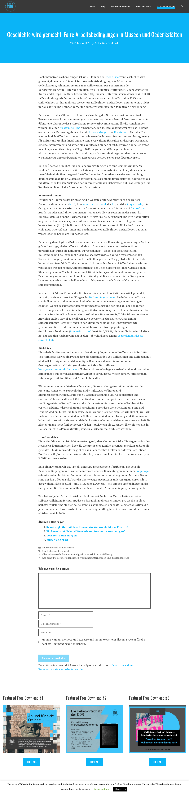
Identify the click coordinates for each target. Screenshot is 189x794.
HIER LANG (31, 762)
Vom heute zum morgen (61, 535)
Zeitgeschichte (66, 547)
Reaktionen (121, 132)
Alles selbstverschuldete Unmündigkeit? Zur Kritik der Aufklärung (77, 554)
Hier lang (94, 762)
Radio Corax (138, 208)
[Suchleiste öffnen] (182, 6)
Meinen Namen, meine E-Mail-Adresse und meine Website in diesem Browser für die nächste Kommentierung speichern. (93, 642)
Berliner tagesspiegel (102, 297)
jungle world (134, 204)
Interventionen (50, 547)
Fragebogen (143, 471)
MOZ (72, 204)
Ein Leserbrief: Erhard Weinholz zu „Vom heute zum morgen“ (85, 531)
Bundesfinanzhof (80, 331)
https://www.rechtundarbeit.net (57, 369)
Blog (103, 6)
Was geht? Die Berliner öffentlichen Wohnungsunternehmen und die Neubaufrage (85, 558)
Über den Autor (143, 6)
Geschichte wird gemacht (55, 551)
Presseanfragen (99, 132)
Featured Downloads (120, 6)
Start (92, 6)
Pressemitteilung (70, 128)
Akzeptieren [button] (120, 789)
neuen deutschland (94, 204)
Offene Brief (112, 77)
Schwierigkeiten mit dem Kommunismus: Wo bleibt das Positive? (87, 527)
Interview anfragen (166, 6)
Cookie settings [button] (101, 789)
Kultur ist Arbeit (57, 540)
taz (114, 204)
